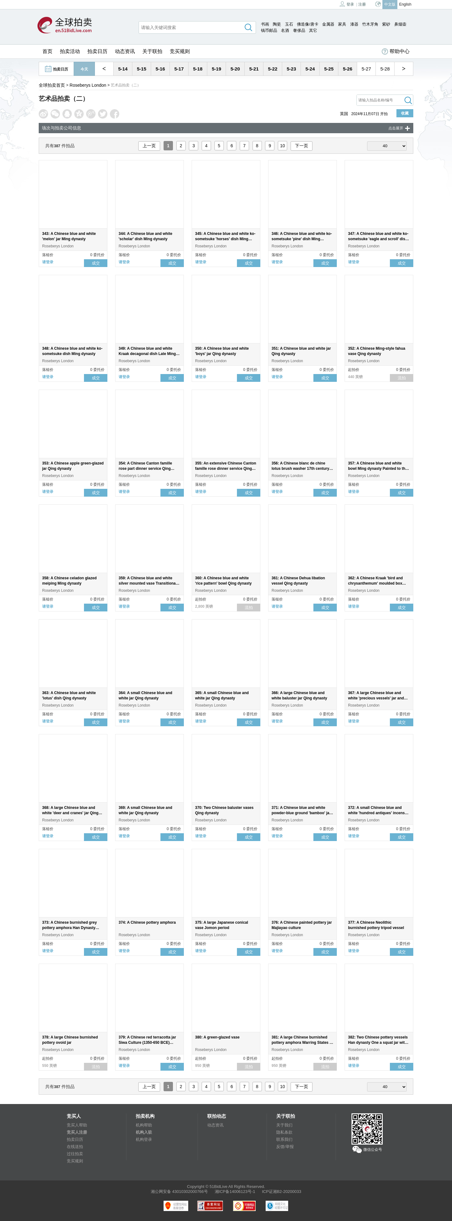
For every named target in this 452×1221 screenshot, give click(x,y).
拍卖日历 (97, 51)
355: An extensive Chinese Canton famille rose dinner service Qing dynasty (225, 468)
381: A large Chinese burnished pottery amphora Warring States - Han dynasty (301, 1042)
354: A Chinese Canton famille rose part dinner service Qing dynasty (145, 468)
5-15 (141, 68)
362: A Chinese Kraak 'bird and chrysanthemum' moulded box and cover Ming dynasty (375, 583)
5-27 (366, 68)
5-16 (160, 68)
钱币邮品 (269, 30)
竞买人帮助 (77, 1125)
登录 (347, 4)
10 (282, 145)
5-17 (179, 68)
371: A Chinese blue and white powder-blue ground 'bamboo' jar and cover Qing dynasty (301, 812)
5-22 (272, 68)
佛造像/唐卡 (307, 24)
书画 (265, 24)
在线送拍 (75, 1146)
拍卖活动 (70, 51)
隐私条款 (284, 1132)
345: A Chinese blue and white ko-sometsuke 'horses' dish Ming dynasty (225, 238)
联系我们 (284, 1139)
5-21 (253, 68)
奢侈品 (299, 30)
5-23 (291, 68)
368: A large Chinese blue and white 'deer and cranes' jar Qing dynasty (70, 812)
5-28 (385, 68)
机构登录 (144, 1139)
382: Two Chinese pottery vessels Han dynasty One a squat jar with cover (378, 1042)
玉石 (289, 24)
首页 (47, 51)
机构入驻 (144, 1132)
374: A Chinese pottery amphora (147, 922)
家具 (342, 24)
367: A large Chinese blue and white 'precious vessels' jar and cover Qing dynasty (376, 698)
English (405, 4)
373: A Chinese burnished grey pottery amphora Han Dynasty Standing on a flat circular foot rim (72, 927)
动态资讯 (125, 51)
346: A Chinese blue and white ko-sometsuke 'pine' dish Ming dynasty (302, 238)
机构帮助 (144, 1125)
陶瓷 (277, 24)
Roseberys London (88, 85)
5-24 (310, 68)
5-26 (347, 68)
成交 (96, 263)
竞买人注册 (77, 1132)
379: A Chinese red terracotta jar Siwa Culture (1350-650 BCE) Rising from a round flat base (147, 1042)
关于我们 (284, 1125)
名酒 (285, 30)
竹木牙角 (370, 24)
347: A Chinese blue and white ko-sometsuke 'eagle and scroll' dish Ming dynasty (378, 238)
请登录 (47, 262)
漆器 (354, 24)
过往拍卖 (75, 1153)
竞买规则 (180, 51)
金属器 (328, 24)
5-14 (122, 68)
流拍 (402, 378)
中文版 (390, 4)
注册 (362, 4)
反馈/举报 (285, 1146)
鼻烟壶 (400, 24)
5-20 (235, 68)
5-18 (197, 68)
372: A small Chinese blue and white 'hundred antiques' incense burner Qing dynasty (377, 812)
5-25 (328, 68)
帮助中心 (396, 51)
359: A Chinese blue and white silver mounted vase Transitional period (148, 583)
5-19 (216, 68)
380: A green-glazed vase (217, 1037)
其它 (313, 30)
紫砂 (386, 24)
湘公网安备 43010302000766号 (179, 1191)
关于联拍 (152, 51)
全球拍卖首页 (52, 85)
